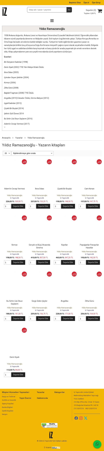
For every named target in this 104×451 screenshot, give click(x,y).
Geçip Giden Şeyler (39, 301)
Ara (69, 10)
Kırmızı (14, 245)
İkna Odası (39, 189)
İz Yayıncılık (14, 198)
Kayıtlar (64, 245)
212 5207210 (79, 408)
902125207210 (91, 408)
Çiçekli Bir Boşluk (64, 189)
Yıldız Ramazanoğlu (52, 29)
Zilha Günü (89, 301)
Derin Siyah (14, 357)
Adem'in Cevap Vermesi (14, 189)
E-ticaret (47, 447)
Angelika (64, 301)
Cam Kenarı (89, 189)
